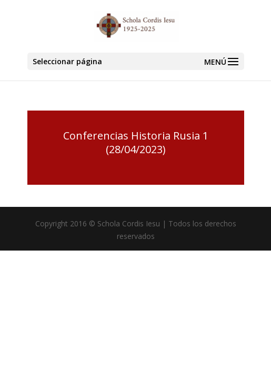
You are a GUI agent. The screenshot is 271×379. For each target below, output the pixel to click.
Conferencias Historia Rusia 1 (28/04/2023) (135, 142)
